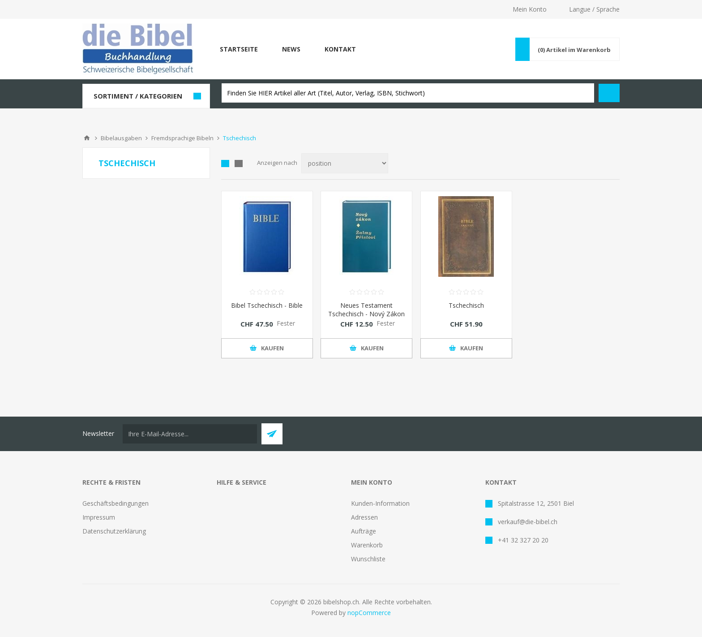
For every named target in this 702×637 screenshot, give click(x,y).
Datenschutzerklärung (114, 531)
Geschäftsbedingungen (115, 503)
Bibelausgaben (121, 138)
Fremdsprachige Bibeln (182, 138)
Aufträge (363, 531)
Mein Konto (530, 9)
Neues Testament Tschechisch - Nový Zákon (366, 309)
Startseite (239, 49)
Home (86, 138)
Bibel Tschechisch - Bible (267, 305)
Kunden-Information (380, 503)
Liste (239, 163)
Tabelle (225, 163)
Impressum (98, 517)
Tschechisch (466, 305)
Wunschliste (368, 559)
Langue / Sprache (594, 9)
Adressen (364, 517)
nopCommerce (369, 612)
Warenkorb (367, 545)
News (291, 49)
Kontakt (340, 49)
